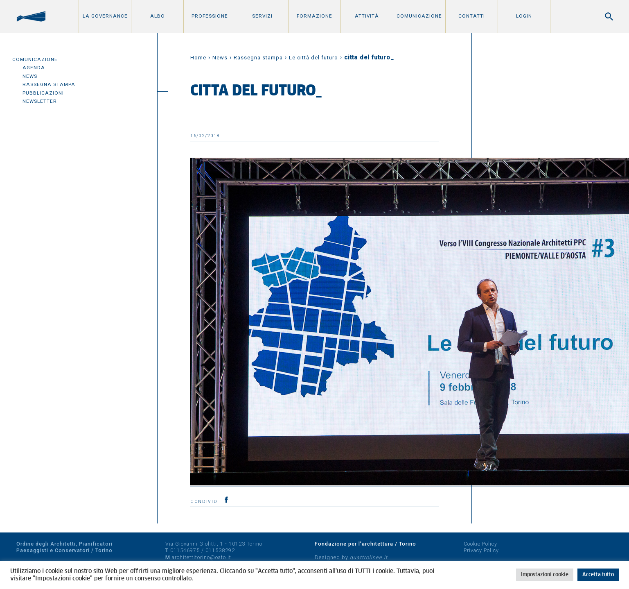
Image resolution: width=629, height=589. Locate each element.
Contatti (471, 16)
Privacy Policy (481, 550)
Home (198, 57)
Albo (157, 16)
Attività (367, 16)
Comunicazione (419, 16)
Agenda (34, 67)
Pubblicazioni (43, 93)
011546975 (185, 550)
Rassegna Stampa (49, 84)
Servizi (262, 16)
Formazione (314, 16)
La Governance (105, 16)
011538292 (220, 550)
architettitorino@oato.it (201, 557)
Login (524, 16)
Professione (210, 16)
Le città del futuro (313, 57)
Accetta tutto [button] (598, 575)
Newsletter (40, 101)
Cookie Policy (480, 544)
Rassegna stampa (258, 57)
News (30, 76)
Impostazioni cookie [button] (544, 575)
